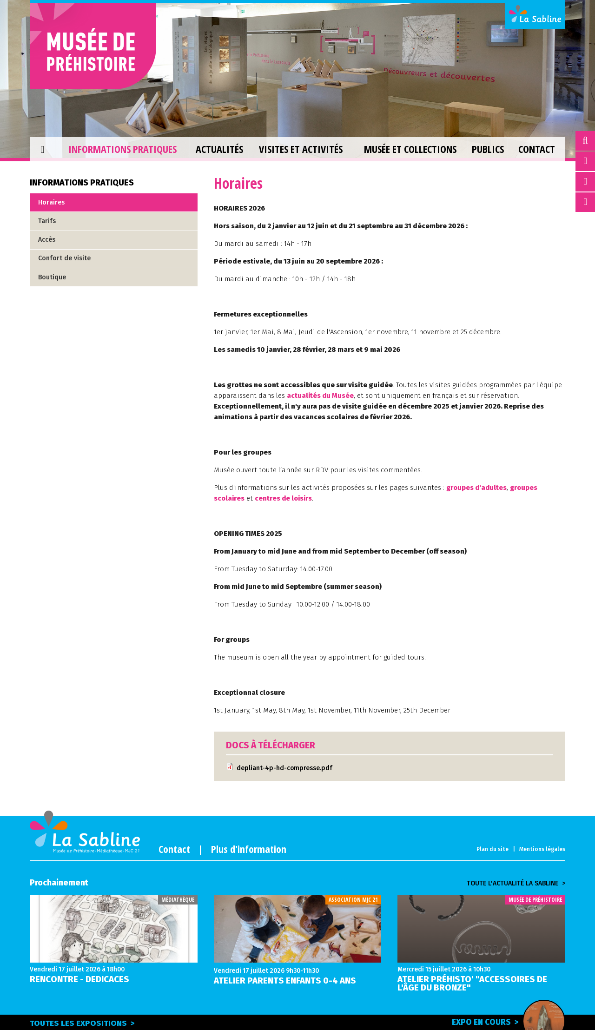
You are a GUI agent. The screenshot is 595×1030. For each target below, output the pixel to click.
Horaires (51, 202)
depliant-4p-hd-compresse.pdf (285, 768)
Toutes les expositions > (82, 1023)
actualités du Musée (321, 395)
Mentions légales (542, 849)
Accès (46, 240)
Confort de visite (64, 258)
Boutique (52, 277)
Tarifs (47, 221)
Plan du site (492, 849)
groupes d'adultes (477, 487)
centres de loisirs (285, 498)
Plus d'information (248, 849)
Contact (174, 849)
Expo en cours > (503, 1022)
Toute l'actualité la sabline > (516, 883)
